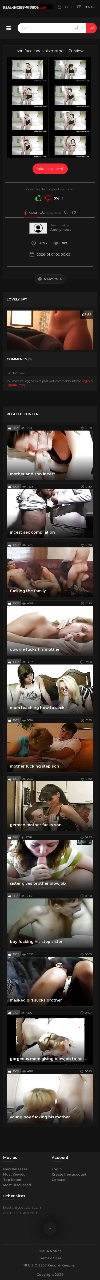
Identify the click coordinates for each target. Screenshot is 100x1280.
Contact (59, 1180)
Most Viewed (14, 1174)
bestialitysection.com (22, 1207)
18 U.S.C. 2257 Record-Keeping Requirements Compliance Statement (50, 1265)
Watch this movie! (50, 168)
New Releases (15, 1169)
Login (86, 381)
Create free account (69, 1174)
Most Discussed (17, 1185)
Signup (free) (15, 385)
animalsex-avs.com (20, 1212)
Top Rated (12, 1180)
